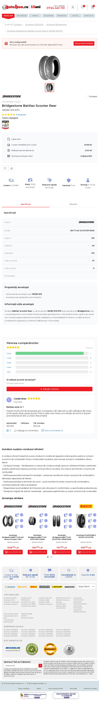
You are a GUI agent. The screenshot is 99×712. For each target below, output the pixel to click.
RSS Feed (73, 688)
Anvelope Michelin (10, 598)
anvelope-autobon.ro (16, 683)
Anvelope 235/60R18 (46, 632)
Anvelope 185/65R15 (11, 636)
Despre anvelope (27, 618)
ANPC (39, 688)
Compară (93, 96)
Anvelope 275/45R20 (63, 634)
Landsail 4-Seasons (45, 604)
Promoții (61, 16)
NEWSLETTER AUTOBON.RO (17, 662)
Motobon (22, 16)
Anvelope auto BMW (28, 604)
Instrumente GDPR (55, 688)
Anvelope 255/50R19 (63, 630)
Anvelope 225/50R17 (28, 632)
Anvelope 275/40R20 (63, 632)
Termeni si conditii (90, 688)
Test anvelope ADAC (11, 614)
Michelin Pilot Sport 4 (63, 598)
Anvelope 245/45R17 (28, 636)
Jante (35, 16)
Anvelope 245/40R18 (46, 636)
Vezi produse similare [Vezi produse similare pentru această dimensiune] (84, 43)
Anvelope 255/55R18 (46, 630)
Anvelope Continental (11, 602)
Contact (88, 16)
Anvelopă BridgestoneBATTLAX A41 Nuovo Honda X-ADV (13, 537)
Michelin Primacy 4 (62, 600)
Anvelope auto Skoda (28, 606)
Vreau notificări (24, 688)
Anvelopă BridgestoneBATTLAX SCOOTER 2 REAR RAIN (61, 537)
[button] (48, 557)
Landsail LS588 (44, 600)
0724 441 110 (56, 8)
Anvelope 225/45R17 (11, 632)
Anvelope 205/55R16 (11, 630)
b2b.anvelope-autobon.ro (36, 683)
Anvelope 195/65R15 (11, 634)
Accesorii (48, 16)
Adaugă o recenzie (51, 389)
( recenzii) (21, 115)
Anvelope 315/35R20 (63, 636)
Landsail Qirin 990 (45, 598)
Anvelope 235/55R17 (28, 634)
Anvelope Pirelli (9, 600)
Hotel (75, 16)
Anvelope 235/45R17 (28, 630)
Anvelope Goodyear (11, 604)
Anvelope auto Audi (28, 602)
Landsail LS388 (44, 602)
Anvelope (8, 16)
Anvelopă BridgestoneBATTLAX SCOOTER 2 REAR (37, 537)
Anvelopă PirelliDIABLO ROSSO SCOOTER (86, 536)
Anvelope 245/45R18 (46, 634)
